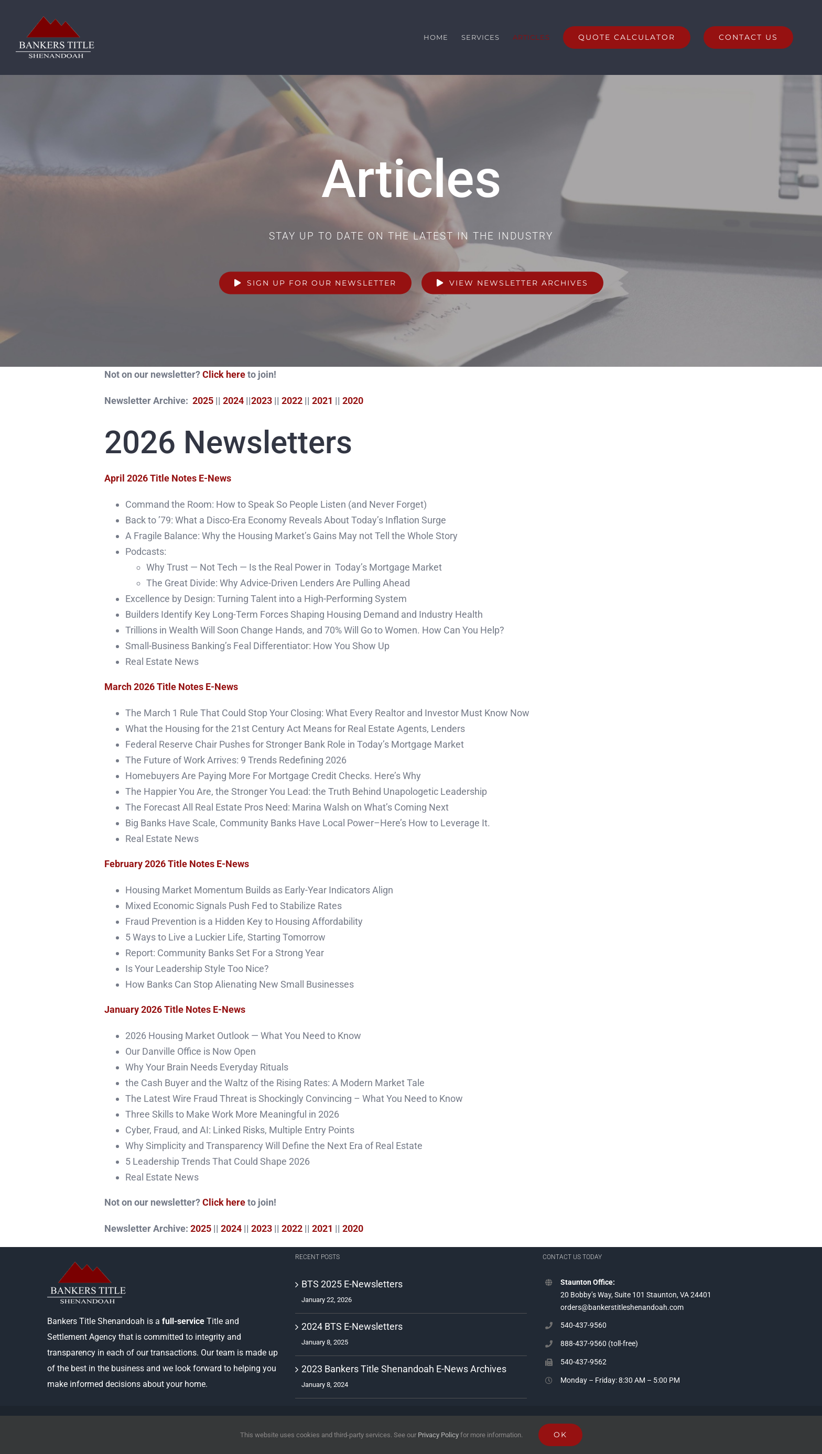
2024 (233, 400)
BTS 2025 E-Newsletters (352, 1283)
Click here (223, 374)
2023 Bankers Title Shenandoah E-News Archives (403, 1368)
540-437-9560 (583, 1325)
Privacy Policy (438, 1435)
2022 (292, 400)
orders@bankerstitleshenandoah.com (622, 1307)
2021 (322, 400)
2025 (202, 400)
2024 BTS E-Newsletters (352, 1326)
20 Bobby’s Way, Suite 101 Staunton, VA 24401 (635, 1295)
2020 (352, 400)
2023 (261, 400)
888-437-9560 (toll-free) (599, 1343)
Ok (560, 1434)
